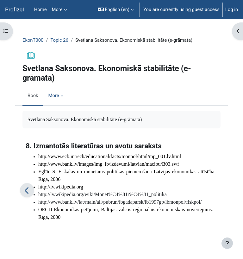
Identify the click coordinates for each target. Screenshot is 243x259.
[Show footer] (227, 243)
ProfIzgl (14, 9)
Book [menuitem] (33, 95)
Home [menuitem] (40, 9)
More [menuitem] (57, 9)
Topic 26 (59, 40)
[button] (116, 9)
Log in (231, 9)
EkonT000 (32, 40)
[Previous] (27, 190)
